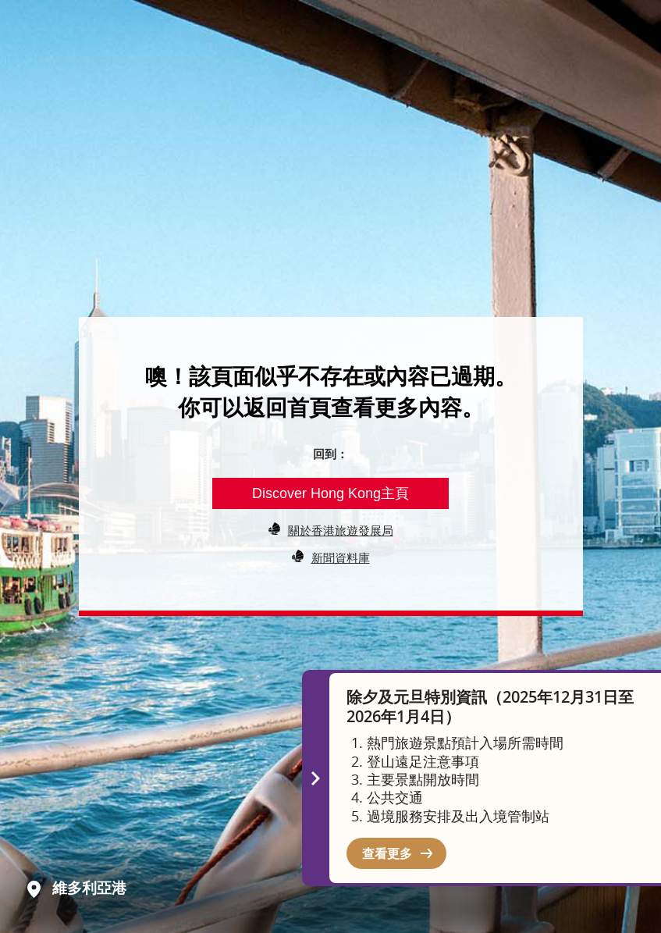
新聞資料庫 (340, 557)
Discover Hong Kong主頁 (330, 493)
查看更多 (387, 853)
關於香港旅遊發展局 (340, 530)
